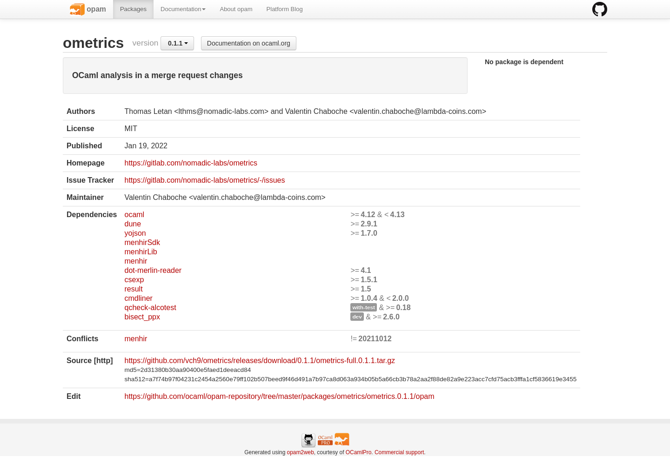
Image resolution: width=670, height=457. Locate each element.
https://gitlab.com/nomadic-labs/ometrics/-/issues (204, 180)
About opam (236, 9)
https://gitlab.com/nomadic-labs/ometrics (190, 163)
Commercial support (399, 452)
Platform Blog (285, 9)
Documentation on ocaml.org (248, 43)
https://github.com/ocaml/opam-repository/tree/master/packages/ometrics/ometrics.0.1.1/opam (279, 396)
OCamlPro (359, 452)
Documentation (183, 9)
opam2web (300, 452)
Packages (133, 9)
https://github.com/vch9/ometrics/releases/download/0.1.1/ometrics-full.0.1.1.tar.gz (259, 360)
